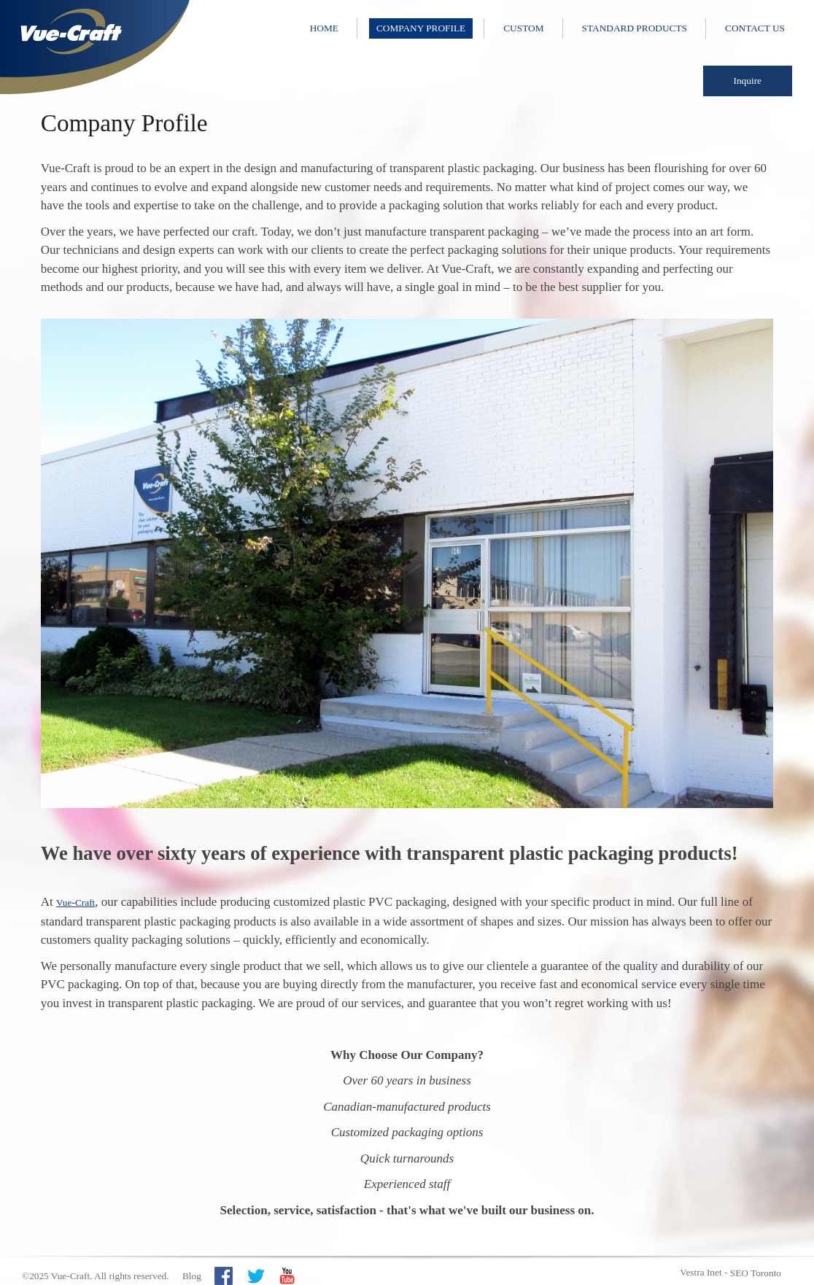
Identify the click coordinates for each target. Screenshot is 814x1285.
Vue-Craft (75, 902)
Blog (191, 1275)
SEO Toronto (755, 1272)
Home (324, 28)
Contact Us (755, 28)
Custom (523, 28)
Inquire (748, 80)
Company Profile (420, 28)
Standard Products (634, 28)
